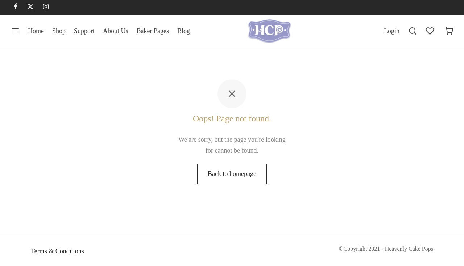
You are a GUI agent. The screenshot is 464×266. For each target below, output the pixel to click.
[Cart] (448, 31)
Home (36, 31)
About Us (115, 31)
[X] (30, 7)
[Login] (391, 31)
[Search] (412, 31)
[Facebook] (16, 7)
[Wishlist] (431, 31)
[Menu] (15, 30)
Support (84, 31)
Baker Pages (153, 31)
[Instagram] (45, 7)
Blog (183, 31)
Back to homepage (232, 173)
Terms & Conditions (57, 251)
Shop (59, 31)
